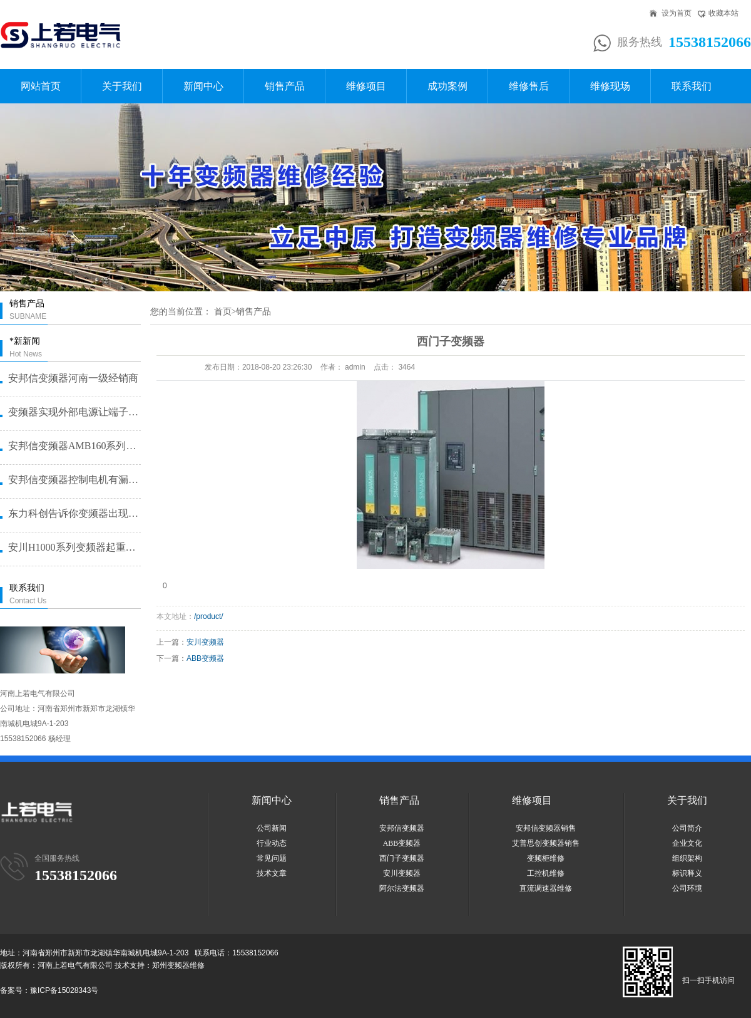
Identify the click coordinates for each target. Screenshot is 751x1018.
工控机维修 (546, 873)
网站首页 (41, 86)
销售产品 (285, 86)
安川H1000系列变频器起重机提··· (74, 547)
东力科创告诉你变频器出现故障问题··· (74, 513)
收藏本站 (723, 13)
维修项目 (366, 86)
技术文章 (272, 873)
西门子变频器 (401, 858)
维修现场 (610, 86)
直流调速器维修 (545, 888)
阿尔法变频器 (401, 888)
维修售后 (529, 86)
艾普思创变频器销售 (546, 843)
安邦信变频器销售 (546, 828)
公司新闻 (272, 828)
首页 (223, 311)
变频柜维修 (546, 858)
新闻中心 (203, 86)
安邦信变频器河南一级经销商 (73, 378)
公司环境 (687, 888)
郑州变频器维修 (178, 965)
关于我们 (122, 86)
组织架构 (687, 858)
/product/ (208, 616)
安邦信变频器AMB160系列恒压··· (74, 445)
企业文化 (687, 843)
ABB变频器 (205, 658)
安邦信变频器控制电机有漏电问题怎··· (74, 479)
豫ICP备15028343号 (64, 990)
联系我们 (692, 86)
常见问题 (272, 858)
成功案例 (447, 86)
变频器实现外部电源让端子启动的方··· (74, 412)
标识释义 (687, 873)
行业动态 (272, 843)
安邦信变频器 (401, 828)
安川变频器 (205, 642)
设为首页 (677, 13)
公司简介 (687, 828)
